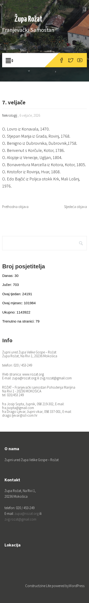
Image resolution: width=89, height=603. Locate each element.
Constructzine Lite (38, 586)
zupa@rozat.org (24, 378)
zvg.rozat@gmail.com (56, 378)
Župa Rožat (28, 19)
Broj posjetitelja (23, 266)
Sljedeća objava (75, 206)
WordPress (76, 586)
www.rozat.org (33, 374)
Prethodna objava (15, 206)
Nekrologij (9, 115)
